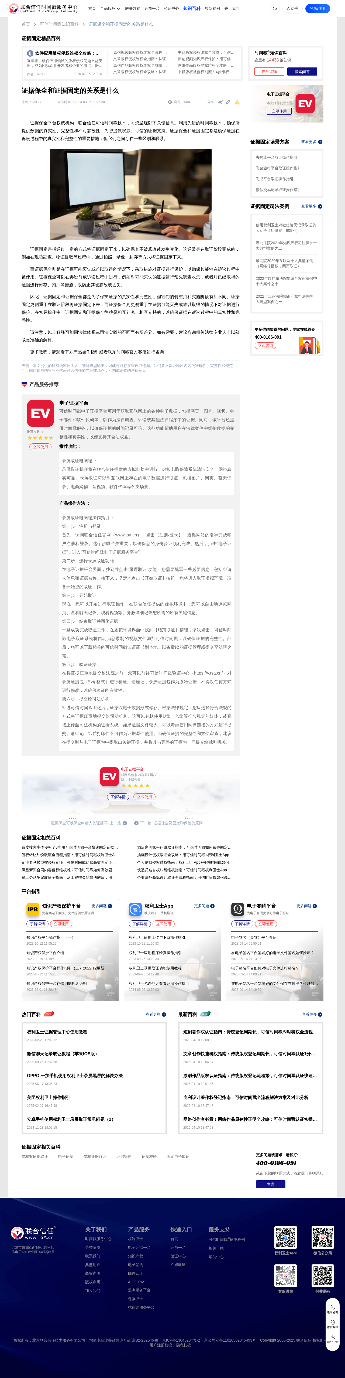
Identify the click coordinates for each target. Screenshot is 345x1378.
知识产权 (135, 1256)
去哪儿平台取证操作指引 (276, 157)
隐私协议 (183, 1345)
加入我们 (92, 1290)
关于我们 (231, 8)
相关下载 (216, 1248)
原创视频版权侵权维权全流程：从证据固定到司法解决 (142, 52)
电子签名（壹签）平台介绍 (254, 937)
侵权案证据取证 (35, 1156)
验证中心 (171, 8)
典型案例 (212, 8)
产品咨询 (269, 72)
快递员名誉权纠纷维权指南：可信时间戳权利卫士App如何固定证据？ (185, 870)
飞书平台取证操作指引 (275, 179)
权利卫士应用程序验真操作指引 (155, 953)
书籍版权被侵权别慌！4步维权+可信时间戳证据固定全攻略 (207, 72)
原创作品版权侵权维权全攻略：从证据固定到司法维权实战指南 (142, 65)
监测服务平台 (139, 1290)
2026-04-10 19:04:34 (198, 1062)
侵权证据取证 (95, 1156)
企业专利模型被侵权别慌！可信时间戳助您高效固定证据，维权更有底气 (70, 862)
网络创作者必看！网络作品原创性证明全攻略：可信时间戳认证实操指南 (250, 1119)
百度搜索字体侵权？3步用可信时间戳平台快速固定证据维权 (70, 847)
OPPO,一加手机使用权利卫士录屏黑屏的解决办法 (75, 1075)
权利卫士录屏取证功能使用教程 (155, 968)
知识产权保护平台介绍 (45, 953)
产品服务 (107, 8)
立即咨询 (265, 345)
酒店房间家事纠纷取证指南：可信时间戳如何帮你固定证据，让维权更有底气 (185, 847)
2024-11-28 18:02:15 (42, 1127)
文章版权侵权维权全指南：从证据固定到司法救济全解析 (142, 59)
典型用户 (92, 1265)
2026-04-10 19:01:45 (198, 1084)
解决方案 (132, 8)
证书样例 (227, 1239)
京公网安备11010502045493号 (230, 1340)
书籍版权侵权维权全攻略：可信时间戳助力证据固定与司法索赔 (207, 52)
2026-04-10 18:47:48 (198, 1106)
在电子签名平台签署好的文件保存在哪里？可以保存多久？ (274, 983)
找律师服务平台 (141, 1307)
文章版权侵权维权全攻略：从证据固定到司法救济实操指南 (142, 72)
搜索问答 (302, 72)
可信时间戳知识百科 (59, 24)
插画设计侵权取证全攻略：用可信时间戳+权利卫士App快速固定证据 (185, 855)
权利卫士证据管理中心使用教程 (57, 1032)
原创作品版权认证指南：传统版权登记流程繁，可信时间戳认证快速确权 (250, 1075)
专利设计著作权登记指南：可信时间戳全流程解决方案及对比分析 (245, 1097)
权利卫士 (135, 1239)
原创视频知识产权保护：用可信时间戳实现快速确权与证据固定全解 (207, 59)
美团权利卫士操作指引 (48, 1097)
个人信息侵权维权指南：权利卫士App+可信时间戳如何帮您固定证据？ (185, 862)
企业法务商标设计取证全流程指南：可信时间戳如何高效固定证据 (185, 877)
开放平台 (152, 8)
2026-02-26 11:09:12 (42, 1040)
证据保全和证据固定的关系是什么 (120, 24)
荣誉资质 (92, 1247)
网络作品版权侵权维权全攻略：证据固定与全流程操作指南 (207, 65)
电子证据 (65, 1156)
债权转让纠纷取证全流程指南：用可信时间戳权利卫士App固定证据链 (70, 855)
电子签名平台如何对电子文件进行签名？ (265, 968)
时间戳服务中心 (98, 1239)
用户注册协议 (161, 1345)
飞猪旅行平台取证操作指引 (278, 168)
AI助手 (292, 8)
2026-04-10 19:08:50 (198, 1040)
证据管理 (124, 1156)
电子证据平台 (139, 1247)
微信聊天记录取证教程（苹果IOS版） (63, 1054)
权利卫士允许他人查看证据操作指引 (159, 983)
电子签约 (135, 1265)
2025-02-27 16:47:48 (42, 1106)
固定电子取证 (178, 1156)
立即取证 (178, 1265)
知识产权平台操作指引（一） (50, 937)
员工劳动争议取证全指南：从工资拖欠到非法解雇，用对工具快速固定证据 (70, 877)
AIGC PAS (137, 1282)
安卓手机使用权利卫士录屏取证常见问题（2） (71, 1119)
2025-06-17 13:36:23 (42, 1084)
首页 (92, 8)
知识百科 (192, 8)
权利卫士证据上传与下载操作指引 (157, 937)
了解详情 (118, 797)
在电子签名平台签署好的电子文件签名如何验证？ (272, 953)
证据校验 (149, 1156)
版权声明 (92, 1282)
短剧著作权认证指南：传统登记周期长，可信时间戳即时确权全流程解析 (250, 1032)
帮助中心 (216, 1257)
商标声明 (92, 1273)
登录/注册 (318, 8)
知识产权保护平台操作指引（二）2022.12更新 (65, 968)
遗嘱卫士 (135, 1299)
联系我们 (92, 1256)
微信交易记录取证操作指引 (278, 190)
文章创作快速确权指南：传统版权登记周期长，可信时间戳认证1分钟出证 (250, 1054)
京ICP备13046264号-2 (181, 1340)
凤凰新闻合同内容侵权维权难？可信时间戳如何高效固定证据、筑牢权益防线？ (70, 870)
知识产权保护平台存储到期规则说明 (56, 983)
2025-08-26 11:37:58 (42, 1062)
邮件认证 (135, 1273)
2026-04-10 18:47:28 (198, 1127)
